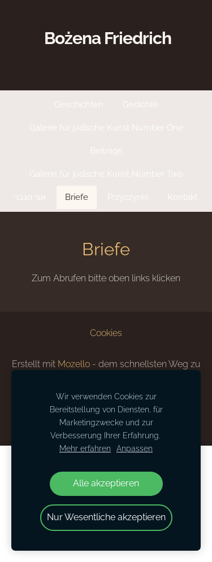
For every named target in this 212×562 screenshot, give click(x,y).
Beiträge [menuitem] (106, 151)
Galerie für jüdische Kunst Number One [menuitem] (106, 128)
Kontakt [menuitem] (182, 197)
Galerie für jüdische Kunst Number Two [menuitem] (106, 174)
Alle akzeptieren (106, 483)
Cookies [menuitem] (106, 333)
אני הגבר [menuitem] (30, 197)
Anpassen (134, 448)
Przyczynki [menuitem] (127, 197)
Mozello (74, 364)
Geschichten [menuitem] (78, 104)
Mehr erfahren (85, 448)
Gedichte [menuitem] (140, 104)
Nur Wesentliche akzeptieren (106, 517)
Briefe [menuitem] (76, 197)
